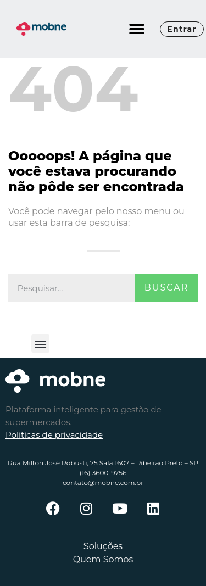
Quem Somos (103, 559)
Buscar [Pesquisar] (166, 287)
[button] (136, 28)
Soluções (103, 546)
